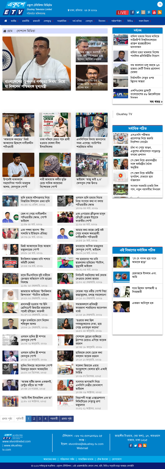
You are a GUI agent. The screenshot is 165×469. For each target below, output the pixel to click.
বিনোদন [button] (103, 21)
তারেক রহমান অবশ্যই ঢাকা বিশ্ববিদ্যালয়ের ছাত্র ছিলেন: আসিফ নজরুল (90, 55)
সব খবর (156, 102)
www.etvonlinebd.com (16, 441)
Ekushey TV (124, 114)
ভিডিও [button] (131, 21)
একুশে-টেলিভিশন (63, 465)
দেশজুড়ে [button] (48, 21)
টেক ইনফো (103, 459)
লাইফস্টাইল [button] (118, 21)
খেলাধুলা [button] (90, 21)
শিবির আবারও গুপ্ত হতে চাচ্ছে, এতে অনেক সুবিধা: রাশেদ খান (91, 83)
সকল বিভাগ (145, 21)
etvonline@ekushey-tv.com (86, 444)
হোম (7, 31)
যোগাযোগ (116, 459)
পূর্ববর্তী (20, 419)
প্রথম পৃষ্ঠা (7, 419)
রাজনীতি (25, 21)
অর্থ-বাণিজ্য (77, 21)
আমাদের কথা (50, 459)
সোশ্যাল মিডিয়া (26, 31)
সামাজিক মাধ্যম (85, 459)
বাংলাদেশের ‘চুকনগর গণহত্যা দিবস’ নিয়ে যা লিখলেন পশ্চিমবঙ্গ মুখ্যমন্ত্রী (35, 84)
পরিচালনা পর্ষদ (67, 459)
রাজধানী (36, 21)
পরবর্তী (54, 419)
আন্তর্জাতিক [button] (63, 21)
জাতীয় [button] (14, 21)
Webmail (82, 448)
